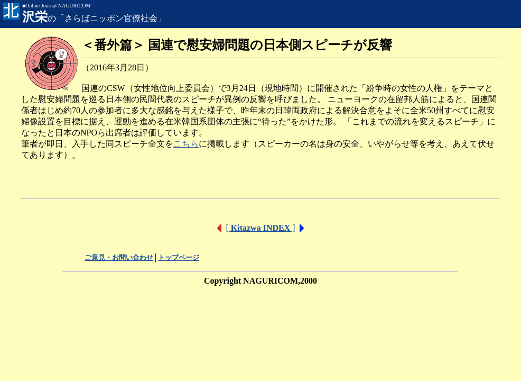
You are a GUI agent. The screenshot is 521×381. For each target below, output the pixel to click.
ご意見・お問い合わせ (119, 257)
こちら (186, 143)
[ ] (260, 227)
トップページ (178, 257)
